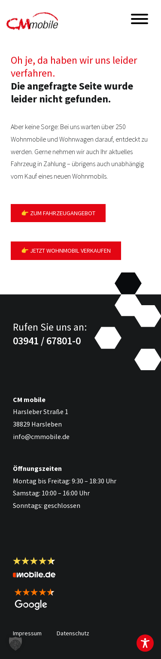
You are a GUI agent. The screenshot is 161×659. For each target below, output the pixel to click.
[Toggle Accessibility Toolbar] (145, 643)
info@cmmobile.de (41, 436)
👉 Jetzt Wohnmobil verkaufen (66, 250)
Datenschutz (73, 633)
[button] (15, 643)
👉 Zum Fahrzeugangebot (58, 213)
